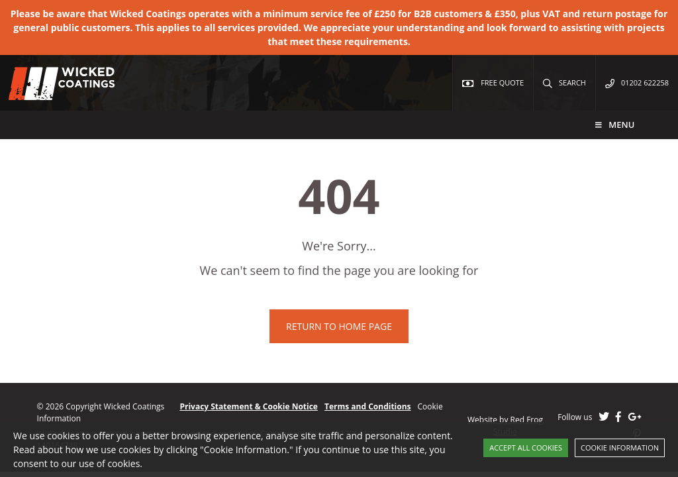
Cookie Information (620, 447)
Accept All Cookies (525, 447)
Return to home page (339, 326)
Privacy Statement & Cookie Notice (248, 406)
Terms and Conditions (367, 406)
